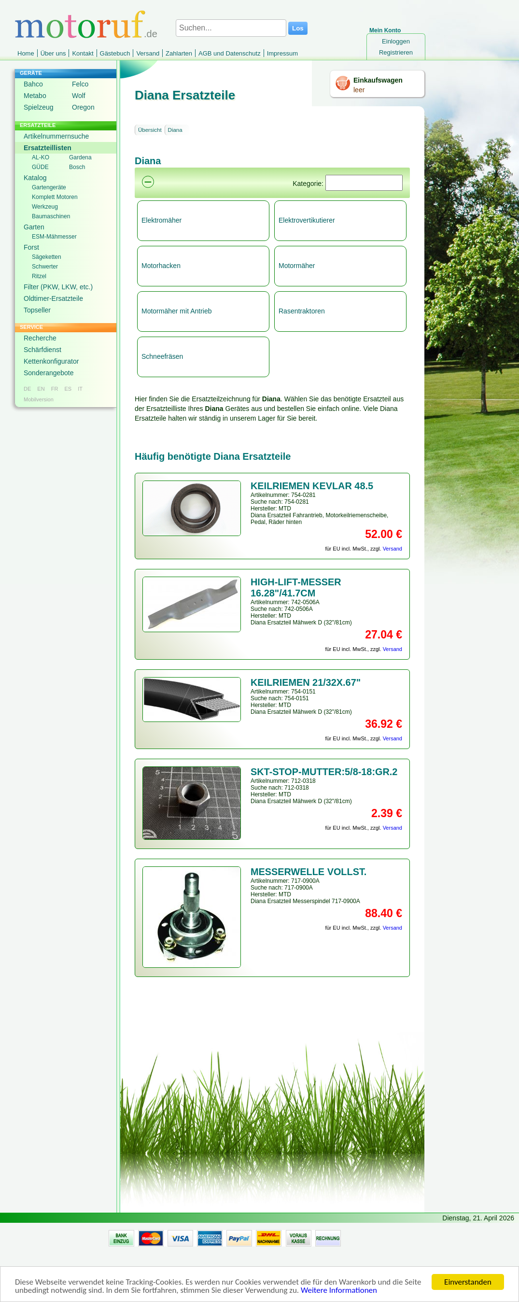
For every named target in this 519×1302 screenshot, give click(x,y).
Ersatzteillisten (47, 148)
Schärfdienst (42, 350)
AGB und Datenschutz (229, 53)
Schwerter (45, 266)
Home (25, 53)
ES (67, 389)
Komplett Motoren (55, 197)
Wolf (78, 95)
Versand (147, 53)
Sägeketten (46, 257)
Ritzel (39, 276)
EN (40, 389)
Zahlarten (179, 53)
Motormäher (297, 265)
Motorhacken (161, 265)
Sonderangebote (49, 373)
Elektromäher (161, 220)
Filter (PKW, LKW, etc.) (58, 287)
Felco (80, 84)
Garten (34, 227)
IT (80, 389)
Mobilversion (39, 399)
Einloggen (396, 41)
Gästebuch (115, 53)
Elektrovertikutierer (307, 220)
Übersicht (150, 130)
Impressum (282, 53)
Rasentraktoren (302, 311)
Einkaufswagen (378, 80)
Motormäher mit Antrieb (176, 311)
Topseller (37, 310)
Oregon (83, 107)
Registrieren (396, 52)
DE (27, 389)
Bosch (77, 167)
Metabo (35, 95)
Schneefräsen (162, 356)
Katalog (35, 178)
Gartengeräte (49, 187)
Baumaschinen (51, 216)
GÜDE (40, 167)
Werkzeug (45, 206)
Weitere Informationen (339, 1291)
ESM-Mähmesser (54, 236)
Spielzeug (39, 107)
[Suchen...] (231, 28)
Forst (31, 247)
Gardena (80, 157)
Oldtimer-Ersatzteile (53, 298)
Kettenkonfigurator (51, 361)
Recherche (40, 338)
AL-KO (40, 157)
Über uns (53, 53)
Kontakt (82, 53)
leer (359, 90)
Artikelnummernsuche (56, 136)
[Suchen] (364, 183)
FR (54, 389)
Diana (175, 130)
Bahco (33, 84)
